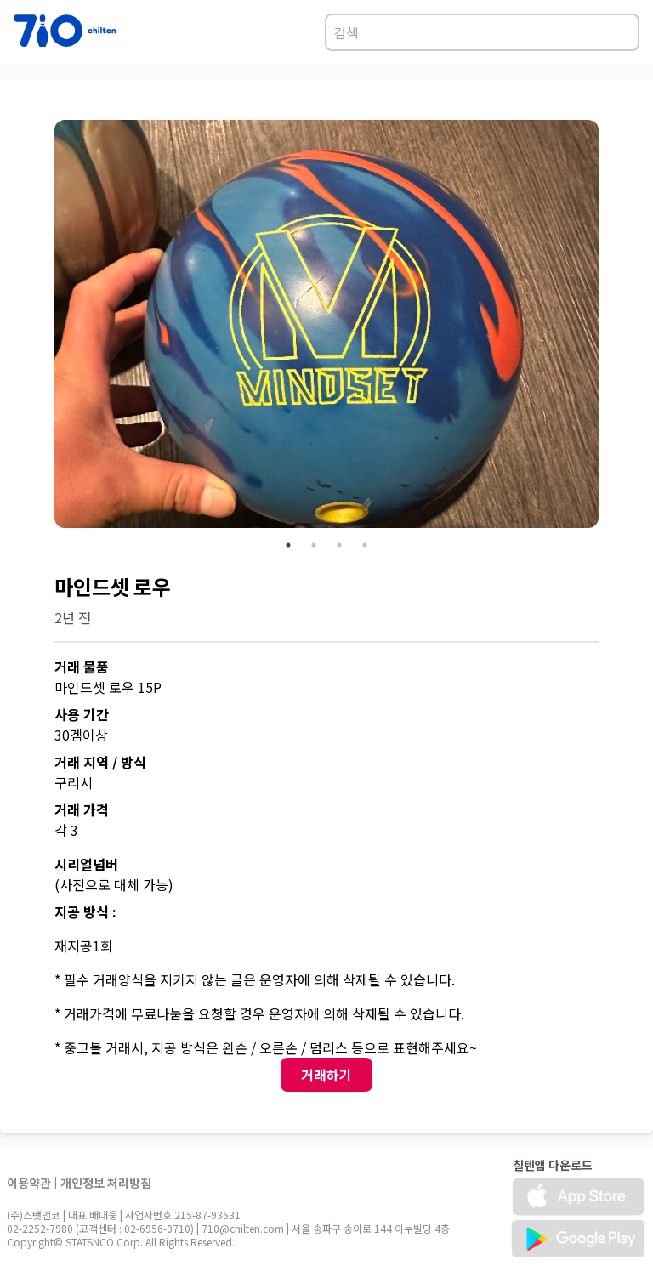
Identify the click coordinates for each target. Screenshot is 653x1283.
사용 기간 (81, 714)
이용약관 (29, 1182)
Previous (41, 326)
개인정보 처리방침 (105, 1182)
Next (611, 326)
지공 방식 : (85, 911)
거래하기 (326, 1074)
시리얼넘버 (86, 864)
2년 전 (72, 617)
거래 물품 (81, 666)
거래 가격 (81, 809)
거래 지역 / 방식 (100, 762)
